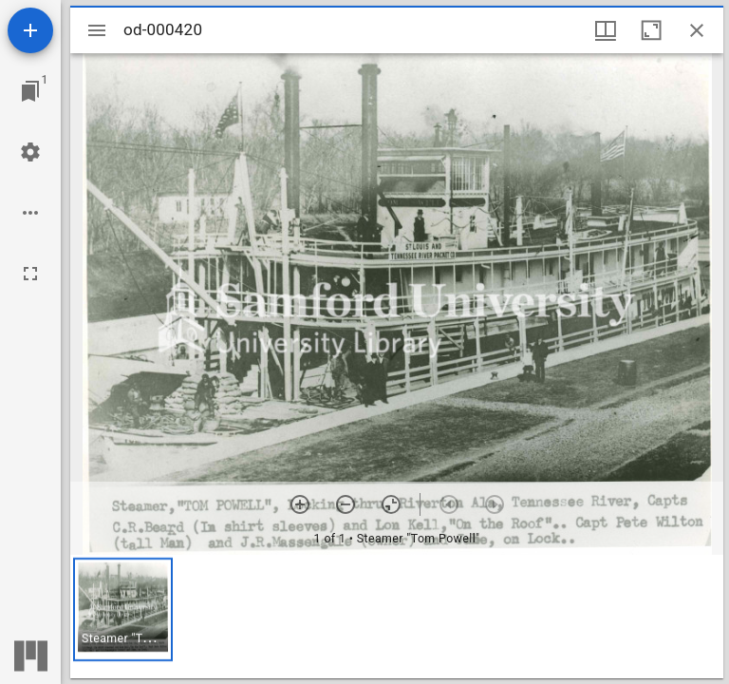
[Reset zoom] (391, 504)
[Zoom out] (345, 504)
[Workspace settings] (30, 152)
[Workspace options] (30, 213)
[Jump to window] (30, 91)
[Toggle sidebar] (97, 30)
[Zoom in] (300, 504)
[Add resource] (30, 30)
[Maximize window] (651, 30)
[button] (123, 609)
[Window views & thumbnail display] (605, 30)
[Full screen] (30, 273)
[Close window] (697, 30)
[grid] (396, 616)
